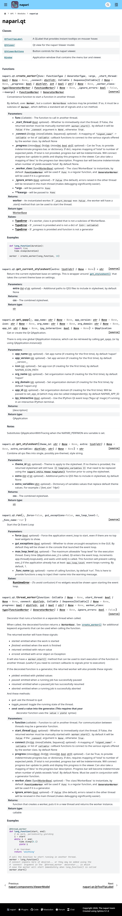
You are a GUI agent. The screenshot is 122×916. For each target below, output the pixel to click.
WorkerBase (20, 212)
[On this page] (116, 4)
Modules (21, 13)
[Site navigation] (5, 4)
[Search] (108, 4)
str (14, 308)
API (12, 13)
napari (24, 5)
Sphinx (100, 911)
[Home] (5, 13)
